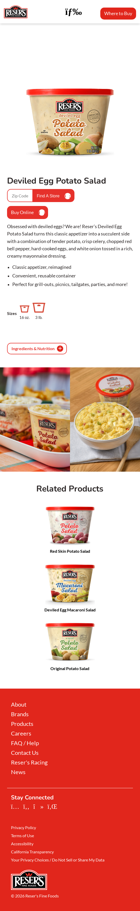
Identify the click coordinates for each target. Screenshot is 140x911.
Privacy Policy (23, 827)
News (18, 772)
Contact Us (25, 753)
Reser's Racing (29, 762)
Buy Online (28, 212)
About (18, 704)
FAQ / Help (25, 743)
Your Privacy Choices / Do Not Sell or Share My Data (57, 860)
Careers (21, 733)
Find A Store (54, 196)
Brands (20, 714)
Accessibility (22, 844)
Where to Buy (118, 13)
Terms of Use (22, 836)
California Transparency (32, 852)
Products (22, 724)
